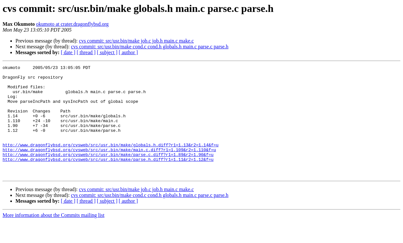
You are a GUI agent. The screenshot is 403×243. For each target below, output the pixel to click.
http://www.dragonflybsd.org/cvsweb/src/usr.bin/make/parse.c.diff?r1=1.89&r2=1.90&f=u (108, 173)
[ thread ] (86, 52)
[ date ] (68, 52)
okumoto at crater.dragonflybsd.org (72, 24)
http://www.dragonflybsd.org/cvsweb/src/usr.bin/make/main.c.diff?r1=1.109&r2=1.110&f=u (109, 167)
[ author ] (128, 52)
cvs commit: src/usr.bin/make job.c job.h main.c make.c (136, 41)
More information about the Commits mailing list (53, 237)
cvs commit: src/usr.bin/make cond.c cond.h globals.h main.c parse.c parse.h (149, 46)
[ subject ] (107, 52)
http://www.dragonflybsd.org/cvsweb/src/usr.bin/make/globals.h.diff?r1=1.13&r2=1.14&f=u (111, 161)
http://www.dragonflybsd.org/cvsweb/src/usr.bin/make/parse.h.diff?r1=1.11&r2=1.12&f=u (108, 178)
